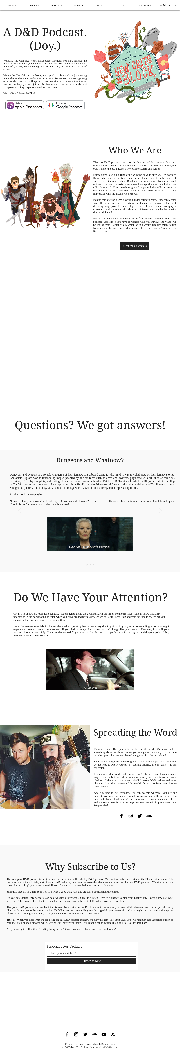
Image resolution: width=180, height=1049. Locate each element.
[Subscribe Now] (91, 961)
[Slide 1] (87, 565)
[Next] (160, 511)
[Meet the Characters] (134, 246)
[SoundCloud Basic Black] (149, 816)
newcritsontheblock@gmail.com (97, 1044)
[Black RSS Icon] (113, 1034)
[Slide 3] (93, 564)
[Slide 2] (90, 564)
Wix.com (112, 1047)
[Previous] (19, 511)
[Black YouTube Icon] (104, 1034)
